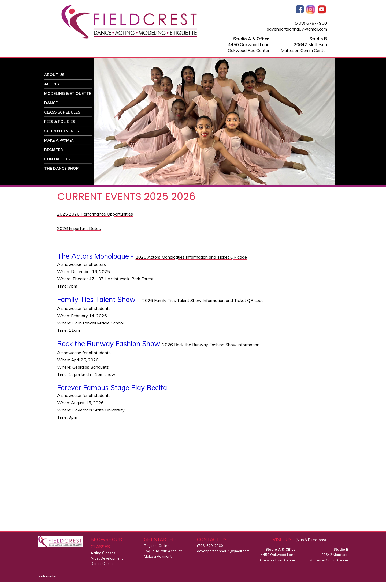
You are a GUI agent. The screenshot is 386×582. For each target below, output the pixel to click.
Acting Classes (103, 553)
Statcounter (47, 576)
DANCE (51, 102)
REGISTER (53, 149)
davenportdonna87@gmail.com (297, 29)
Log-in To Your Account (163, 551)
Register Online (156, 545)
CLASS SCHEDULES (62, 112)
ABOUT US (54, 74)
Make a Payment (158, 556)
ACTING (51, 84)
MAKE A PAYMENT (60, 140)
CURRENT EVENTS (61, 131)
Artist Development (107, 558)
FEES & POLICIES (59, 121)
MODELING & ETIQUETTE (67, 93)
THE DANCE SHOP (61, 168)
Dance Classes (103, 563)
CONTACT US (57, 159)
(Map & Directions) (311, 540)
